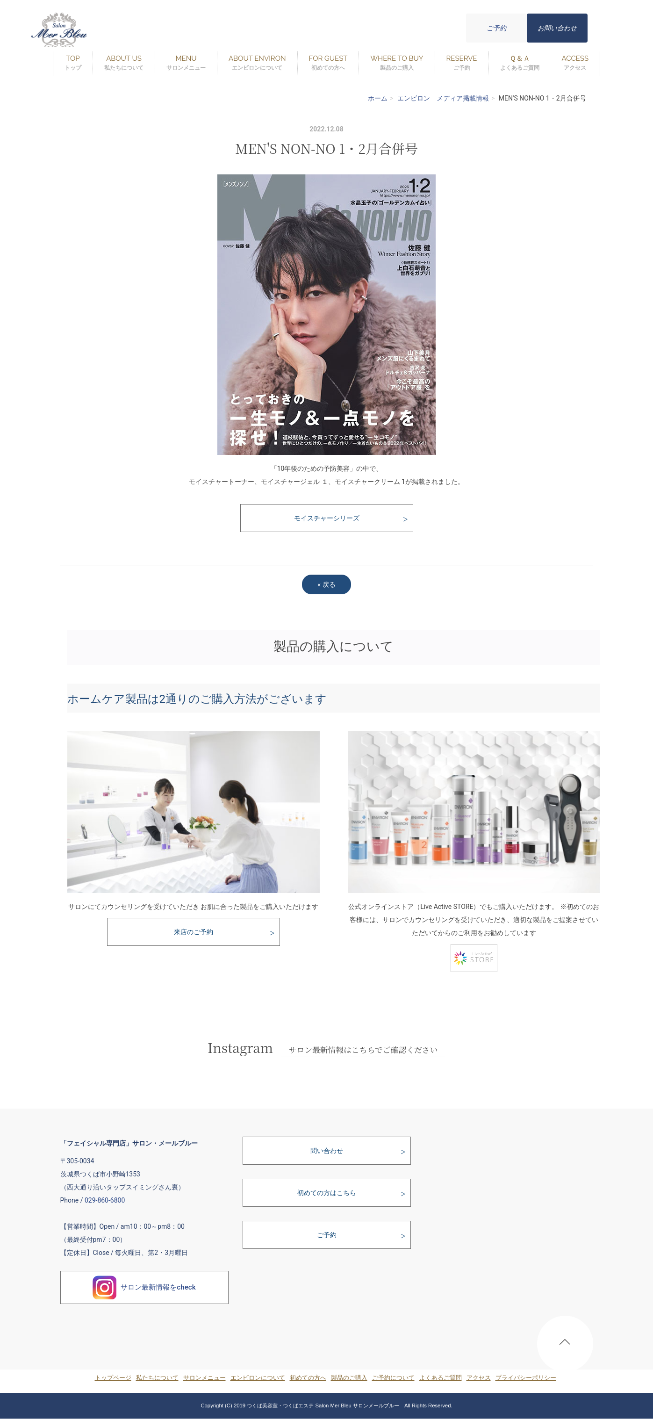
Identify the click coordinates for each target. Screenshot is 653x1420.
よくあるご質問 (440, 1377)
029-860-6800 (105, 1200)
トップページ (113, 1377)
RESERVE (461, 63)
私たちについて (157, 1377)
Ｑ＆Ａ (519, 63)
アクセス (478, 1377)
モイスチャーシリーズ (326, 518)
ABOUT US (124, 63)
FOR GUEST (328, 63)
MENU (186, 63)
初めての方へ (308, 1377)
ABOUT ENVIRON (257, 63)
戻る (326, 584)
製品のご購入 (349, 1377)
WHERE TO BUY (396, 63)
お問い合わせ (557, 28)
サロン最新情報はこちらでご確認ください (363, 1049)
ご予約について (393, 1377)
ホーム (377, 98)
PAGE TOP (565, 1346)
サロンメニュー (204, 1377)
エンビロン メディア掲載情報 (443, 98)
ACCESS (575, 63)
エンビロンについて (257, 1377)
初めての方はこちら (326, 1193)
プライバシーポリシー (525, 1377)
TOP (73, 63)
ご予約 (496, 28)
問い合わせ (326, 1150)
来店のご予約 (193, 932)
